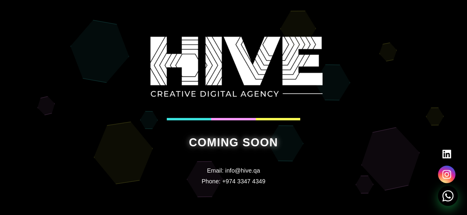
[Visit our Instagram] (446, 174)
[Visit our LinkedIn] (446, 154)
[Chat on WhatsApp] (448, 196)
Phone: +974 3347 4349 (233, 181)
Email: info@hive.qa (233, 170)
